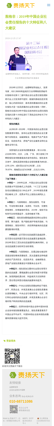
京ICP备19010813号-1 (27, 420)
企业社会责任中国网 (17, 390)
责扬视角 (11, 341)
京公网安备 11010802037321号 (43, 420)
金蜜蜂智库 (13, 387)
